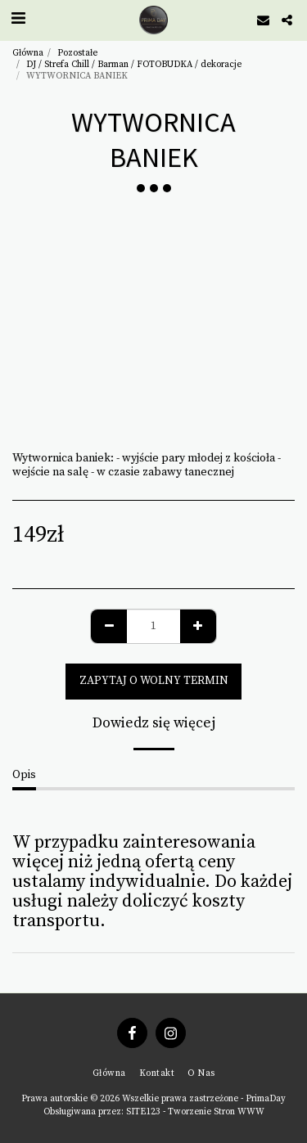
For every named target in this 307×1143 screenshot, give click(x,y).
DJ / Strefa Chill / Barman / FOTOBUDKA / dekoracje (134, 64)
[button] (18, 19)
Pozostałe (77, 53)
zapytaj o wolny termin (153, 680)
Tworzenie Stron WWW (216, 1112)
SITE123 (143, 1112)
